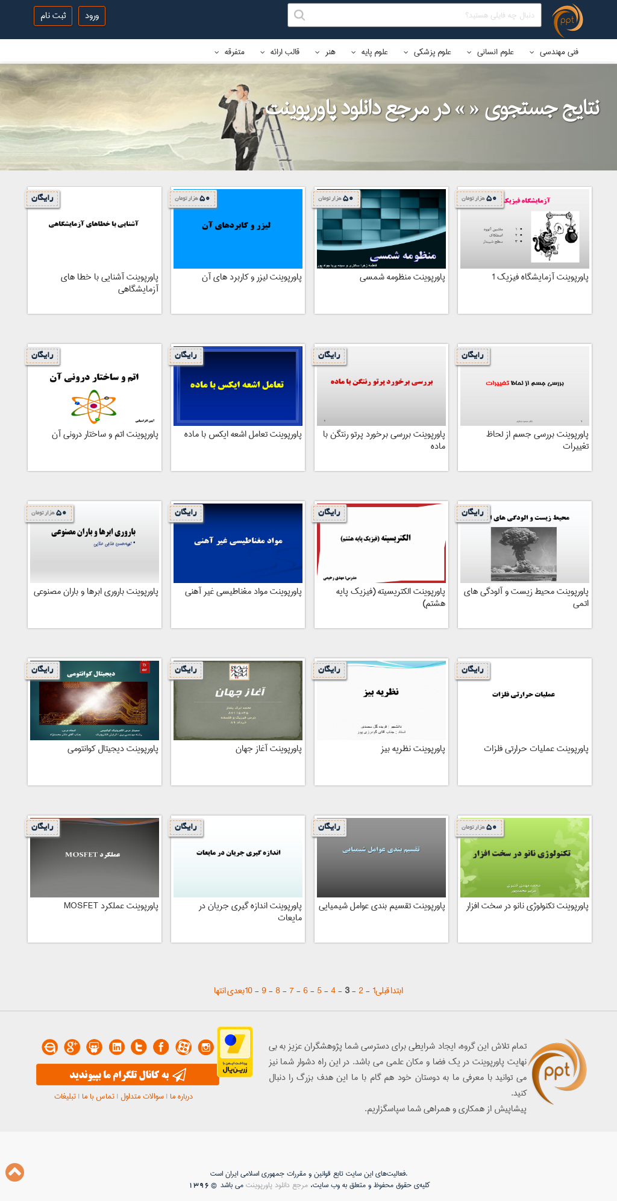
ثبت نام (53, 15)
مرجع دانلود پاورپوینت (277, 1185)
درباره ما (181, 1096)
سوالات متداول (142, 1096)
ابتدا (396, 991)
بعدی (236, 991)
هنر (325, 52)
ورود (92, 15)
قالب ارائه (279, 52)
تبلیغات (65, 1096)
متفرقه (230, 52)
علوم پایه (369, 52)
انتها (220, 991)
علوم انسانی (490, 52)
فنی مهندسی (554, 52)
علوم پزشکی (427, 52)
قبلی (382, 991)
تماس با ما (98, 1096)
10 (248, 991)
